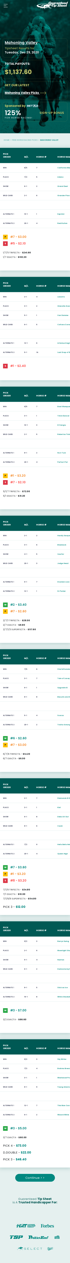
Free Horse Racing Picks (25, 140)
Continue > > (35, 1178)
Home (7, 140)
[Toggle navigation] (5, 5)
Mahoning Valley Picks (25, 93)
